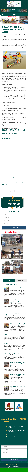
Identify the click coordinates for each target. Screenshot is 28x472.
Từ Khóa (20, 281)
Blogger (17, 191)
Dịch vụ (5, 335)
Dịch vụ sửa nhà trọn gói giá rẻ (12, 353)
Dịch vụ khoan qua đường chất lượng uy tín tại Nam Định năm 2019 (17, 364)
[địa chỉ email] (14, 220)
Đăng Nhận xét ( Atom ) (11, 177)
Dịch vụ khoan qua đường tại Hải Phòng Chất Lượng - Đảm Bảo (17, 325)
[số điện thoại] (14, 217)
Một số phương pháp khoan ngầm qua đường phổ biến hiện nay (17, 301)
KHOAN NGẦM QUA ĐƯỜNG (11, 465)
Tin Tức (8, 281)
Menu (14, 14)
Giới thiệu (6, 344)
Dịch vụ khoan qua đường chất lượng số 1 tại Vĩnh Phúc (17, 375)
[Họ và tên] (14, 214)
